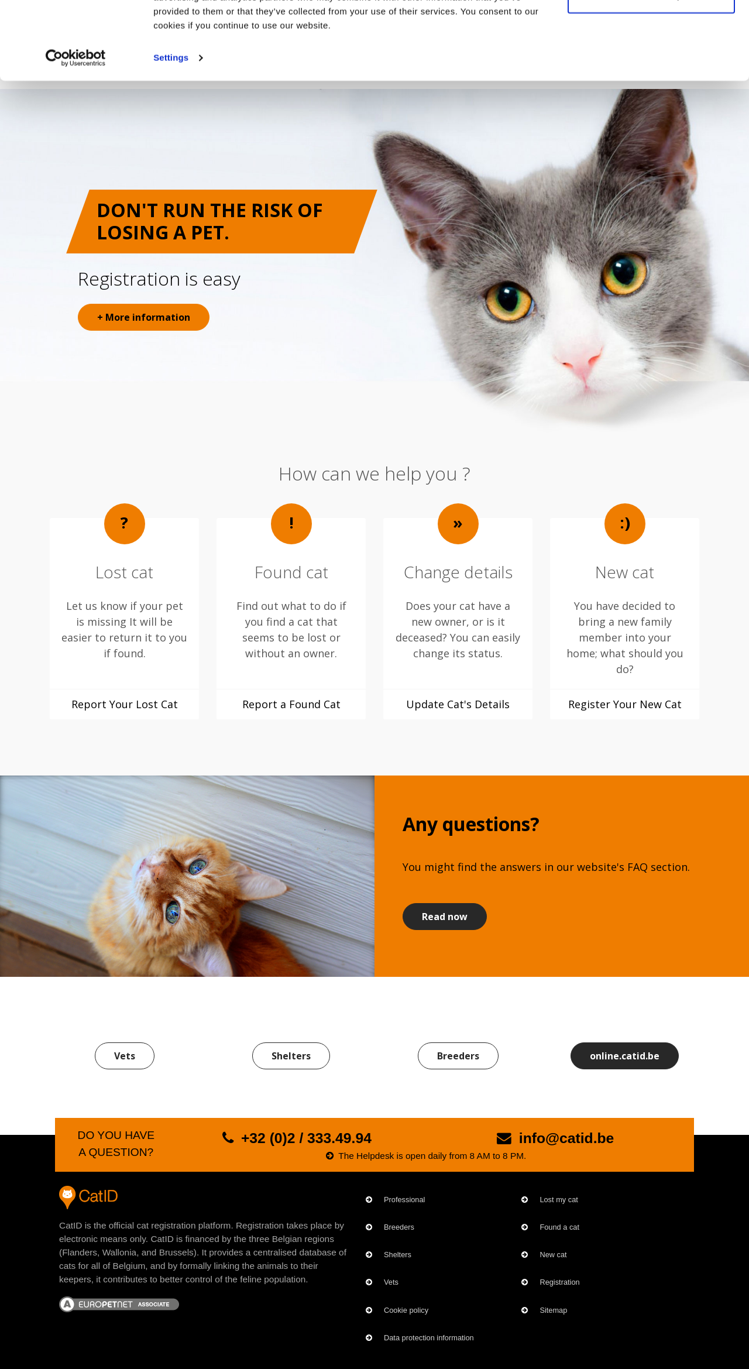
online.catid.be (624, 1055)
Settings (170, 131)
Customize (652, 69)
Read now (445, 916)
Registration (559, 1282)
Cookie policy (406, 1310)
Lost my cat (559, 1199)
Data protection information (429, 1337)
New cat (553, 1254)
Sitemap (553, 1310)
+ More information (143, 317)
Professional (404, 1199)
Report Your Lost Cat (124, 704)
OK (651, 31)
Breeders (458, 1055)
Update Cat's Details (458, 704)
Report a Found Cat (291, 704)
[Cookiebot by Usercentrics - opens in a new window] (76, 131)
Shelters (291, 1055)
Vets (124, 1055)
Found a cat (559, 1227)
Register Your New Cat (625, 704)
